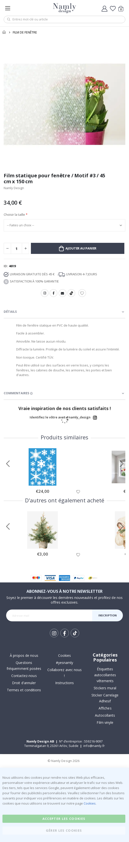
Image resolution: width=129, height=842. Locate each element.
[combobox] (64, 19)
